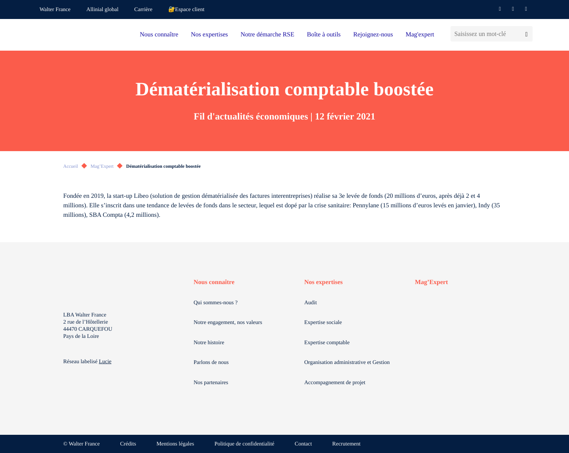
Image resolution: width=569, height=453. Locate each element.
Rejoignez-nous (373, 34)
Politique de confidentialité (245, 444)
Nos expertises (209, 34)
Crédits (128, 444)
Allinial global (103, 10)
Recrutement (346, 444)
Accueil (70, 166)
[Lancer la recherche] (526, 34)
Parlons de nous (211, 363)
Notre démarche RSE (267, 34)
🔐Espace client (186, 10)
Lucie (105, 362)
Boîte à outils (324, 34)
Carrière (143, 10)
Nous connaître (159, 34)
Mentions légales (175, 444)
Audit (310, 303)
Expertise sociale (323, 323)
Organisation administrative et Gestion (347, 363)
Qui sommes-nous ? (215, 303)
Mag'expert (419, 34)
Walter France (55, 10)
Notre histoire (209, 343)
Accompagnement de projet (335, 383)
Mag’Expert (101, 166)
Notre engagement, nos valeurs (228, 323)
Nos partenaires (211, 383)
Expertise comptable (327, 343)
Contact (303, 444)
